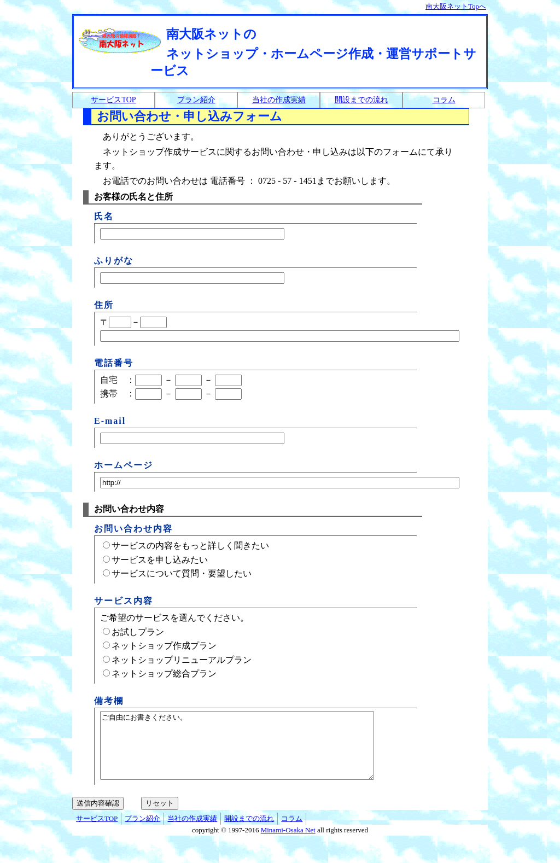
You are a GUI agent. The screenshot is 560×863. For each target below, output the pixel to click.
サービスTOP (113, 100)
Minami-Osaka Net (288, 843)
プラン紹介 (196, 100)
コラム (444, 100)
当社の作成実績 (279, 100)
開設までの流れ (361, 100)
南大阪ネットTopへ (455, 6)
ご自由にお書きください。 (253, 752)
